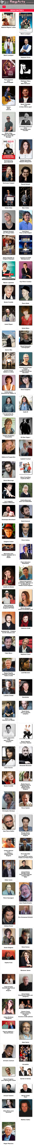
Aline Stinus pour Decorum (8, 1106)
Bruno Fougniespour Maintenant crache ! (8, 1074)
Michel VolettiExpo (25, 1091)
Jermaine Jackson (8, 1053)
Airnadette (25, 1064)
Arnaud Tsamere (8, 1090)
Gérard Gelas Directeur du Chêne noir (25, 985)
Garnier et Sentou (25, 1078)
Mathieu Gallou (25, 1109)
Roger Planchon (8, 1133)
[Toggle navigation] (4, 7)
